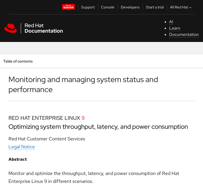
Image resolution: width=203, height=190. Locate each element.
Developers (130, 7)
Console (107, 7)
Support (88, 7)
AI (171, 22)
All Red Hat (181, 7)
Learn (174, 28)
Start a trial (155, 7)
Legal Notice (21, 147)
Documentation (184, 34)
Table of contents (18, 61)
